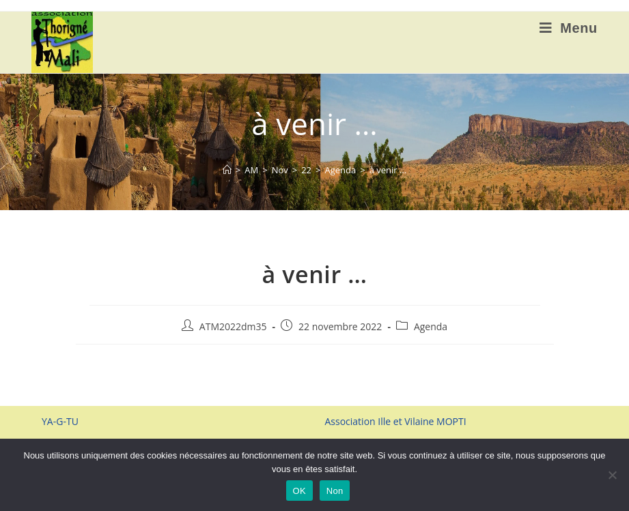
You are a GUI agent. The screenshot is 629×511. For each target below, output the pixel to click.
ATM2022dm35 (233, 326)
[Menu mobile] (569, 28)
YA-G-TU (60, 421)
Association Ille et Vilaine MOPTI (395, 421)
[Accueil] (227, 170)
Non (335, 491)
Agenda (430, 326)
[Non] (612, 475)
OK (299, 491)
